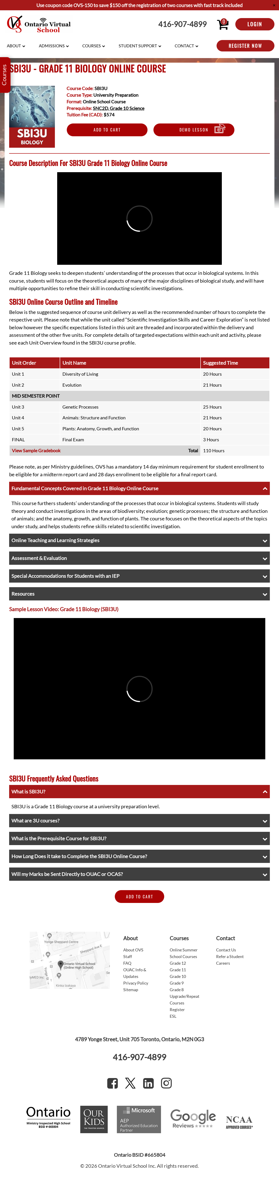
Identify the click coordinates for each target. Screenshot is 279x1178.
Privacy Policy (135, 982)
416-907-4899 (182, 24)
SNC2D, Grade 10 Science (118, 108)
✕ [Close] (274, 5)
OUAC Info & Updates (134, 973)
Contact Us (226, 949)
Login (254, 24)
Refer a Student (230, 956)
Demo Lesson (194, 130)
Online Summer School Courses (184, 953)
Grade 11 (178, 969)
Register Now (245, 45)
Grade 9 (177, 982)
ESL (173, 1016)
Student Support (138, 45)
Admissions (52, 45)
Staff (127, 956)
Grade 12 (178, 963)
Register (177, 1009)
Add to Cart (107, 130)
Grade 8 (177, 989)
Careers (223, 963)
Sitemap (130, 989)
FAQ (127, 963)
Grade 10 (178, 976)
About (14, 45)
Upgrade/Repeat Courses (184, 999)
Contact (184, 45)
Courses (91, 45)
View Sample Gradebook (36, 450)
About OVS (133, 949)
